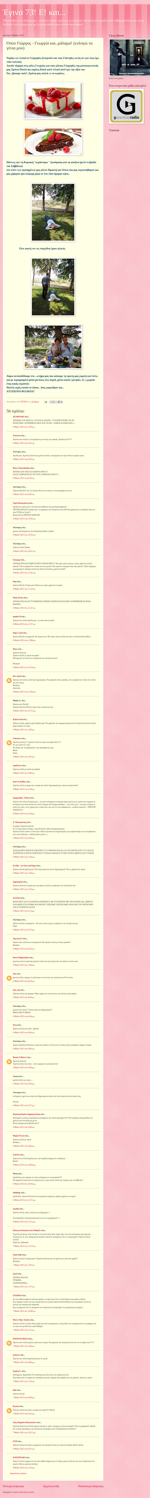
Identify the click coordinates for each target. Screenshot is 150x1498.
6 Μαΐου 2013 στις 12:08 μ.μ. (24, 640)
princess (16, 1355)
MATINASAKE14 (20, 1339)
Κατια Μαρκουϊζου (21, 958)
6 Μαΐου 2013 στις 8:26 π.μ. (24, 494)
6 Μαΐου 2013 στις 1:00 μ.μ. (24, 730)
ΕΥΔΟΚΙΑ (17, 1295)
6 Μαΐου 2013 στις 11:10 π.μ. (24, 589)
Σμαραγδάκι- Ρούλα (21, 798)
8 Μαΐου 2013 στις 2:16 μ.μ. (24, 1468)
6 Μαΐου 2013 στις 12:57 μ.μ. (24, 711)
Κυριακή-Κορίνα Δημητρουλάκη (26, 1114)
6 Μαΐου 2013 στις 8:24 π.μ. (24, 478)
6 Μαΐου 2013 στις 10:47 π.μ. (24, 551)
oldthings (17, 1193)
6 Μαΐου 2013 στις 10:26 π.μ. (24, 519)
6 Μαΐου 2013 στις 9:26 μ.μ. (24, 1084)
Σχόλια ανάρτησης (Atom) (23, 1492)
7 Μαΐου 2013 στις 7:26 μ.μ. (24, 1381)
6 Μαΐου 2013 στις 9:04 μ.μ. (24, 1032)
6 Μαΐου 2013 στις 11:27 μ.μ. (24, 1200)
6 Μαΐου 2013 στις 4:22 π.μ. (24, 443)
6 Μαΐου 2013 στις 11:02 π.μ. (24, 573)
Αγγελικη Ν (17, 939)
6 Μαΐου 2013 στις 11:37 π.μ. (24, 624)
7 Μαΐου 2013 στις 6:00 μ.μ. (24, 1362)
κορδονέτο (17, 765)
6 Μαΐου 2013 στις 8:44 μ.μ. (24, 1016)
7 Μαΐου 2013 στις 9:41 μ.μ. (24, 1414)
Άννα (15, 1025)
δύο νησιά (17, 676)
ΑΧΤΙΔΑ (16, 898)
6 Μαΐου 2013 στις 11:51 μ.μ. (24, 1222)
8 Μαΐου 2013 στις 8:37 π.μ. (24, 1449)
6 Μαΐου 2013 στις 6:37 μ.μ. (24, 930)
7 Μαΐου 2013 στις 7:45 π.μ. (24, 1265)
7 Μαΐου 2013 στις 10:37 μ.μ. (24, 1432)
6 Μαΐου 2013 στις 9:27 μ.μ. (24, 1105)
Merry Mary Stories (21, 1320)
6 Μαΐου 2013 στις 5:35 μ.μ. (24, 889)
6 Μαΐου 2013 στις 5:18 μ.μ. (24, 857)
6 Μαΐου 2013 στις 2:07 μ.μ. (24, 757)
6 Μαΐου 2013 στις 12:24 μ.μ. (24, 667)
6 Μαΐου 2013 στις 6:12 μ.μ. (24, 911)
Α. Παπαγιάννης (19, 822)
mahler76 (17, 617)
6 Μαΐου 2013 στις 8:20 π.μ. (24, 459)
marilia (16, 1209)
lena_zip (16, 990)
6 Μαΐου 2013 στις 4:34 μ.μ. (24, 814)
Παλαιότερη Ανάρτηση (90, 1486)
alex (14, 974)
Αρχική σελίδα (51, 1486)
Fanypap (16, 560)
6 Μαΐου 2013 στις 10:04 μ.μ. (24, 1165)
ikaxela (16, 1406)
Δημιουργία (17, 882)
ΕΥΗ (15, 1441)
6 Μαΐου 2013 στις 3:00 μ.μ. (24, 773)
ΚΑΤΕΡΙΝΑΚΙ (19, 1457)
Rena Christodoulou (21, 468)
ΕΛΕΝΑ (16, 1155)
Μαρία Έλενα (18, 1136)
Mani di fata (18, 598)
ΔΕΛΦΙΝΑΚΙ (18, 417)
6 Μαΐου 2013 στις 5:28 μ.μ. (24, 873)
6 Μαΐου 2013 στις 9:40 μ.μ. (24, 1127)
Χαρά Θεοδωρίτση (20, 503)
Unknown (17, 738)
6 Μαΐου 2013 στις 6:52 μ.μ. (24, 949)
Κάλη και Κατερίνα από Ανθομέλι (27, 1230)
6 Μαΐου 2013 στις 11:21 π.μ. (24, 608)
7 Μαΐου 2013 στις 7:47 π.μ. (24, 1287)
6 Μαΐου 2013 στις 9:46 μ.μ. (24, 1146)
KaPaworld (17, 719)
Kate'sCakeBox (19, 782)
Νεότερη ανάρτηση (13, 1486)
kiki (14, 1390)
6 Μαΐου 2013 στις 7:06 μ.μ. (24, 965)
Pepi (15, 581)
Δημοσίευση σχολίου (18, 1473)
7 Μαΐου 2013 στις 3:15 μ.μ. (24, 1330)
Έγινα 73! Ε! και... (34, 12)
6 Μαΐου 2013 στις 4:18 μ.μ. (24, 789)
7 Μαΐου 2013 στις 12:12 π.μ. (24, 1246)
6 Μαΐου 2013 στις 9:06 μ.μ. (24, 1049)
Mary (15, 649)
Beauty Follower (20, 1057)
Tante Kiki (17, 1255)
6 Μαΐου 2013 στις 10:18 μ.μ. (24, 1184)
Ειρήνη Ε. (17, 1371)
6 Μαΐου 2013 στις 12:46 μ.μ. (24, 692)
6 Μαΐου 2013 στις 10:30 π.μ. (24, 535)
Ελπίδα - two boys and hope (24, 866)
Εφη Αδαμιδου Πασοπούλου (24, 1422)
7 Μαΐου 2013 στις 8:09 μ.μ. (24, 1397)
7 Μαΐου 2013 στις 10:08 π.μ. (24, 1311)
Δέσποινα (17, 436)
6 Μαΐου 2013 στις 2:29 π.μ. (24, 427)
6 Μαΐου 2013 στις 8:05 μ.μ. (24, 981)
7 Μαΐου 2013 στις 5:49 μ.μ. (24, 1346)
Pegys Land (18, 633)
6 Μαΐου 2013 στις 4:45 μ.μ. (24, 838)
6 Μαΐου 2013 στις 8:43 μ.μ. (24, 997)
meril (15, 1274)
